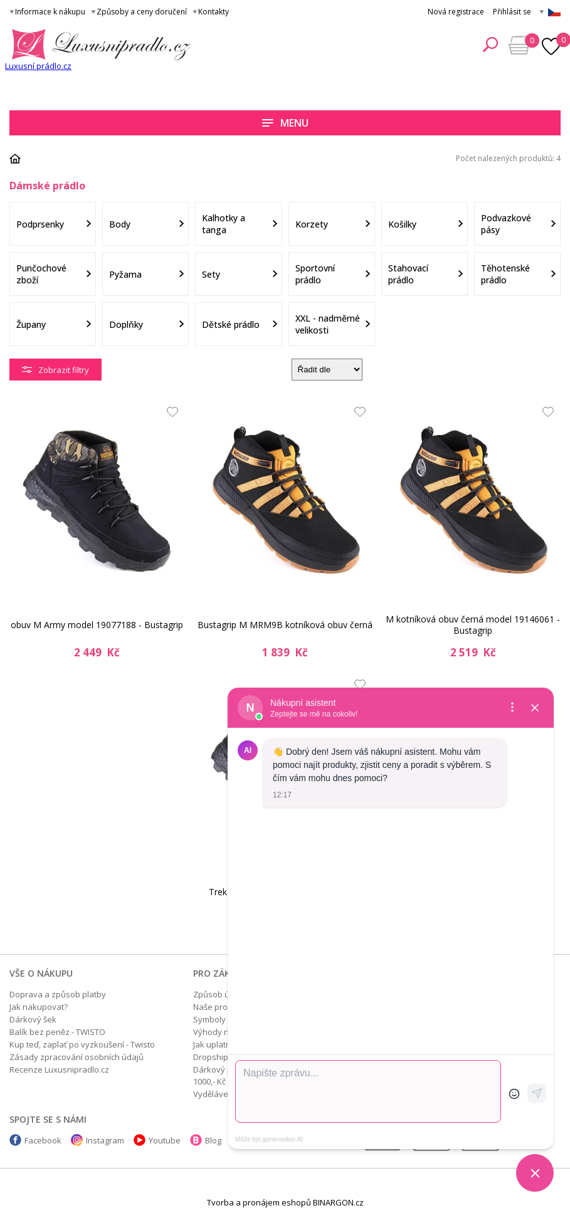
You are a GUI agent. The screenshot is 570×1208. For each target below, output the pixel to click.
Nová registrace (456, 11)
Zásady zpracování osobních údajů (76, 1057)
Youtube (165, 1140)
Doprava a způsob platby (57, 994)
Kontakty (213, 11)
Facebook (42, 1140)
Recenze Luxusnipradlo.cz (59, 1069)
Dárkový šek (32, 1019)
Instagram (105, 1140)
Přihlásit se (512, 11)
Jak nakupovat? (38, 1006)
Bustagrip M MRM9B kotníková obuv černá (285, 625)
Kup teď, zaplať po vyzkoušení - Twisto (82, 1044)
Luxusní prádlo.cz (38, 65)
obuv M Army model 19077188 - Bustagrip (97, 625)
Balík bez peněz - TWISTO (57, 1031)
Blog (213, 1140)
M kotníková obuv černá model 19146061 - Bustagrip (473, 624)
